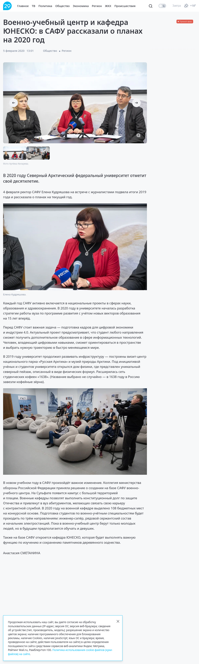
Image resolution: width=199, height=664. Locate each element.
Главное (23, 6)
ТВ (33, 6)
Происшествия (124, 6)
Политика (45, 6)
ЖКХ (108, 6)
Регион (97, 6)
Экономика (81, 6)
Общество (62, 6)
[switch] (162, 6)
